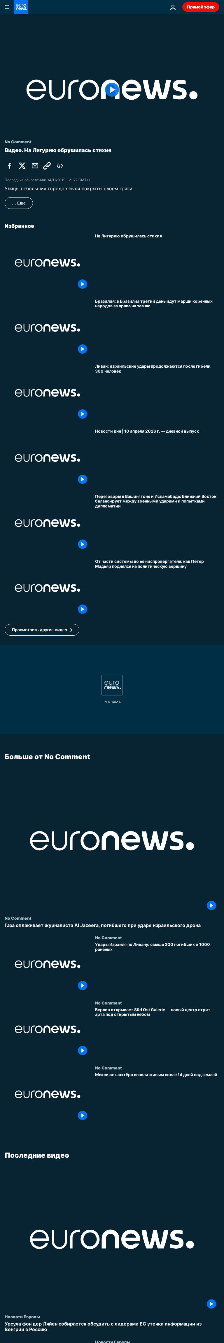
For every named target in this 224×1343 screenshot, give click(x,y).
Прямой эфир (201, 6)
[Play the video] (112, 89)
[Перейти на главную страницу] (21, 7)
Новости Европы (22, 1316)
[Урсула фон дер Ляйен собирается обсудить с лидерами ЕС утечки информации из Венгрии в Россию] (112, 1327)
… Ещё (19, 203)
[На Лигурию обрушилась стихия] (157, 263)
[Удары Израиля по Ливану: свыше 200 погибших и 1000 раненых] (157, 967)
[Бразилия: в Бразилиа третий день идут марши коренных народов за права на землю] (157, 328)
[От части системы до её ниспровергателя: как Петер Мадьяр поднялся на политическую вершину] (157, 588)
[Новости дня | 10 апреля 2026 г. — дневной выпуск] (157, 458)
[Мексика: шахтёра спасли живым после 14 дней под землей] (157, 1097)
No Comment (18, 918)
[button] (42, 630)
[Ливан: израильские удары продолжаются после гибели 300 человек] (157, 393)
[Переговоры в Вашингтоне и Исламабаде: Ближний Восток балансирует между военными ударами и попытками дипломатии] (157, 523)
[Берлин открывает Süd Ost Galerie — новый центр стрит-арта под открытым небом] (157, 1032)
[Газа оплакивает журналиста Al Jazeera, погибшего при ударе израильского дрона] (112, 925)
